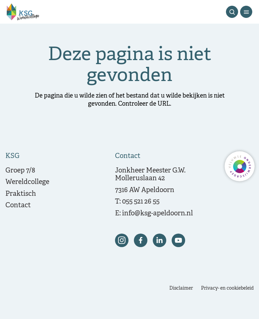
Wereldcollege (27, 182)
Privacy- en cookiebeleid (227, 288)
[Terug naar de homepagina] (23, 11)
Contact (18, 205)
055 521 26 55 (141, 201)
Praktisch (20, 194)
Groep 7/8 (20, 170)
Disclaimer (181, 288)
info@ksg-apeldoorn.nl (157, 213)
